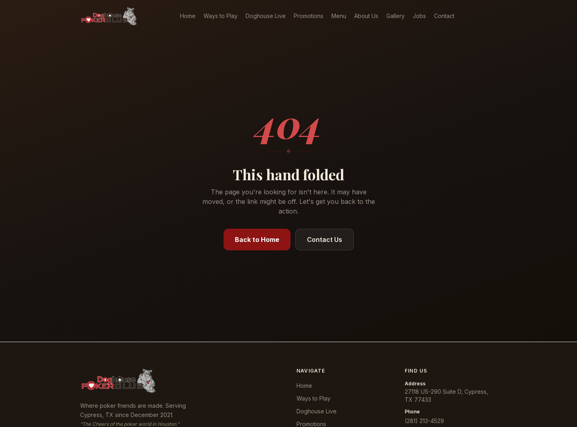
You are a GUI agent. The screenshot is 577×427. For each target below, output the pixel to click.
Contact (444, 15)
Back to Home (257, 240)
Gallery (395, 15)
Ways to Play (221, 15)
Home (188, 15)
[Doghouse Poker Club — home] (109, 16)
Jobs (419, 15)
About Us (366, 15)
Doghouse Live (266, 15)
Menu (338, 15)
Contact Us (324, 240)
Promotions (308, 15)
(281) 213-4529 (424, 420)
